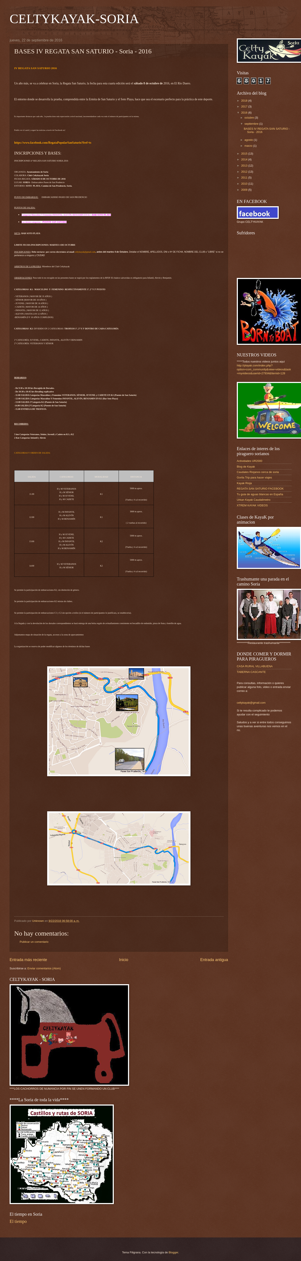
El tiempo (18, 1221)
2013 (244, 165)
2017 (244, 106)
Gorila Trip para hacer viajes (254, 477)
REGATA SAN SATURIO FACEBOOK (260, 488)
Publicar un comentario (34, 941)
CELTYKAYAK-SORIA (74, 19)
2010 (244, 183)
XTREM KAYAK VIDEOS (252, 505)
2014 (244, 159)
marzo (248, 145)
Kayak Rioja (244, 483)
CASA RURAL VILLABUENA (255, 666)
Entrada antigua (214, 960)
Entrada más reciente (28, 960)
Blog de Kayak (246, 466)
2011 (244, 177)
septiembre (251, 123)
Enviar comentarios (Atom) (44, 968)
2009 (244, 189)
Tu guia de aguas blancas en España (260, 494)
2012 (244, 171)
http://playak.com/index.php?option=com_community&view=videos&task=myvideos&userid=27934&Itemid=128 (264, 369)
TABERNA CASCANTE (251, 672)
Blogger (173, 1252)
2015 (244, 153)
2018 (244, 100)
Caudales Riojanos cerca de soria (258, 472)
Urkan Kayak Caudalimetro (253, 499)
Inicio (123, 960)
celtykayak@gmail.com (251, 702)
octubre (249, 117)
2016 (244, 112)
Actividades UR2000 (249, 461)
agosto (249, 139)
